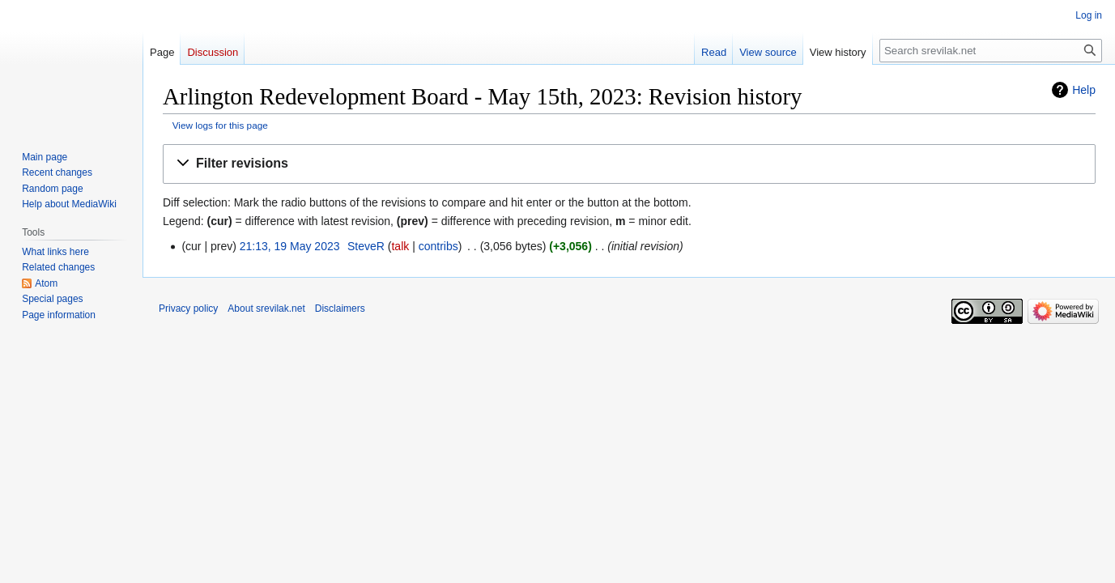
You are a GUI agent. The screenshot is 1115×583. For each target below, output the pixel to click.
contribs (438, 246)
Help (1084, 89)
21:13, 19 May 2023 (290, 246)
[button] (629, 164)
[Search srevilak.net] (990, 50)
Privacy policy (188, 308)
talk (400, 246)
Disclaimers (340, 308)
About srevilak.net (266, 308)
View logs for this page (220, 125)
